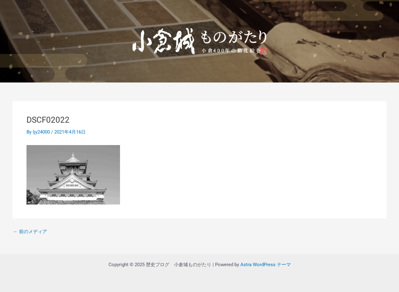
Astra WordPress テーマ (265, 264)
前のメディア (30, 231)
